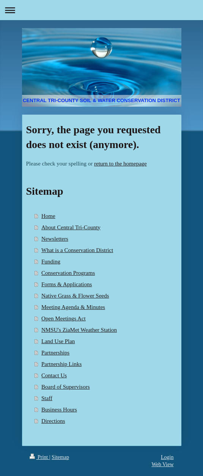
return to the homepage (120, 164)
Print (39, 457)
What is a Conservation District (77, 250)
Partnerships (55, 353)
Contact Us (54, 375)
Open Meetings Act (63, 318)
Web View (162, 464)
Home (48, 216)
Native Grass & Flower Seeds (75, 296)
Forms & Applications (66, 284)
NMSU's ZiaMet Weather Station (79, 330)
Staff (46, 398)
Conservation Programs (68, 273)
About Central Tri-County (71, 227)
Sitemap (60, 457)
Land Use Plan (58, 341)
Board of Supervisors (65, 387)
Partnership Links (61, 364)
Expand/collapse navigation (101, 10)
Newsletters (54, 239)
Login (167, 457)
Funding (50, 261)
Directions (53, 421)
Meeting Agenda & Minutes (73, 307)
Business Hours (59, 410)
